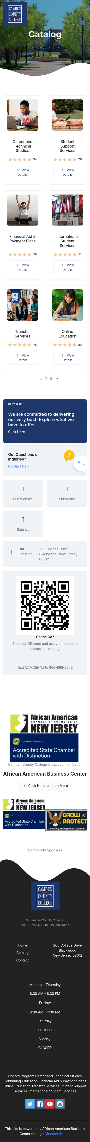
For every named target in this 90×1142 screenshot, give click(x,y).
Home (22, 945)
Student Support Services (67, 146)
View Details (22, 172)
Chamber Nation (58, 1134)
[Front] (16, 14)
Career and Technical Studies (22, 146)
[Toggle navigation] (82, 14)
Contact (22, 960)
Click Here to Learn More (45, 786)
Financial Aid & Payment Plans (22, 238)
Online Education (67, 333)
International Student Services (67, 241)
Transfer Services (22, 333)
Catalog (22, 953)
